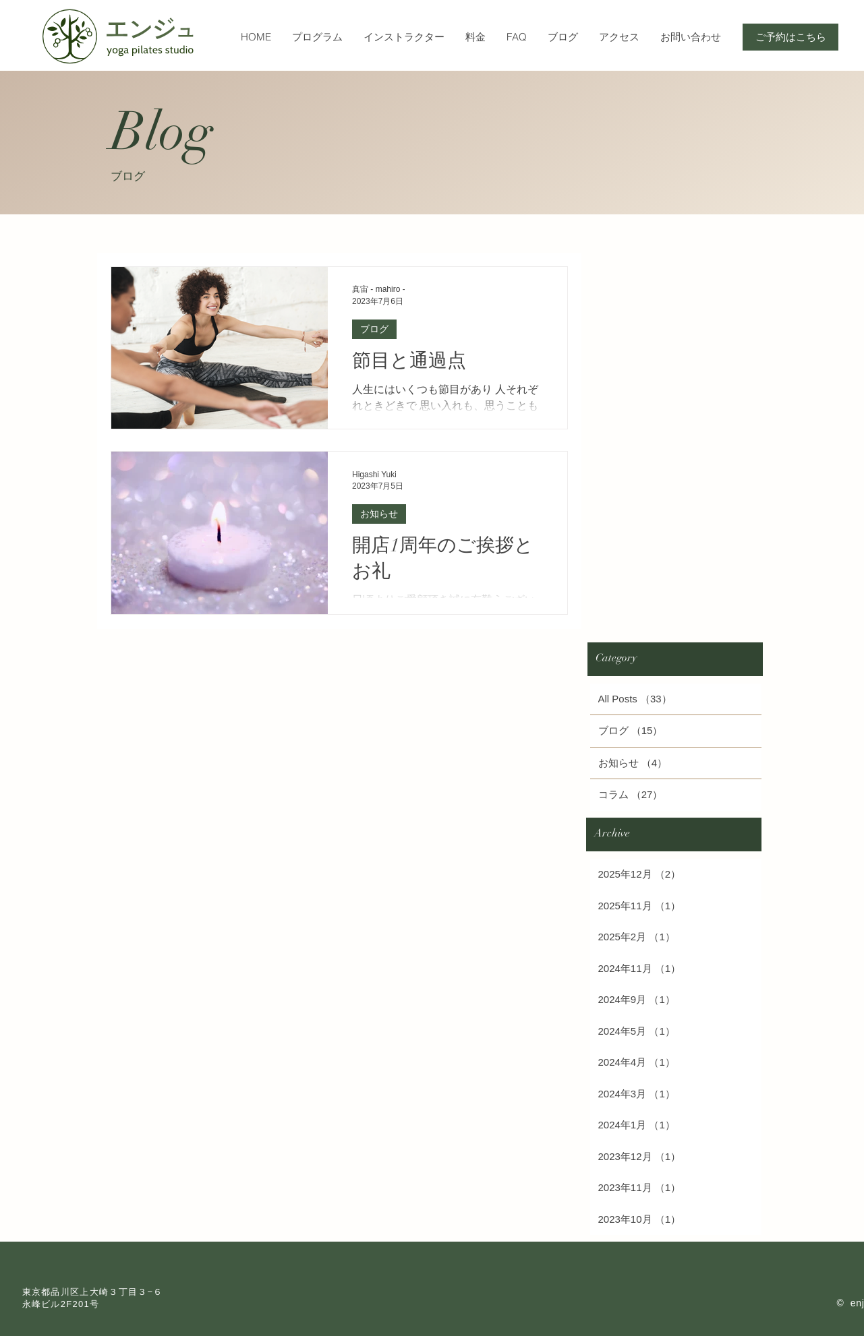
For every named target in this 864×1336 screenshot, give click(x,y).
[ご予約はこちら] (790, 37)
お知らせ (379, 513)
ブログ (374, 329)
